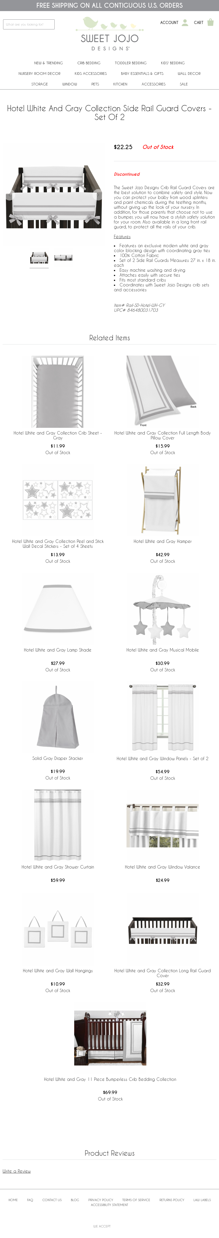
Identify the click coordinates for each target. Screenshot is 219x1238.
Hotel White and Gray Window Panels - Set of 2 (162, 758)
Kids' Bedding (173, 63)
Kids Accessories (91, 73)
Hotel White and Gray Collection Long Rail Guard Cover (162, 973)
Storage (39, 84)
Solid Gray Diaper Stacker (57, 758)
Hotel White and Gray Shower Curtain (58, 866)
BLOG (75, 1200)
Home (13, 1200)
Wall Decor (189, 73)
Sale (184, 84)
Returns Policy (171, 1200)
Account (169, 23)
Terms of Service (136, 1200)
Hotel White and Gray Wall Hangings (58, 970)
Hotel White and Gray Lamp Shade (57, 649)
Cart (199, 23)
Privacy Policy (100, 1200)
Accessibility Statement (109, 1205)
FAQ (30, 1200)
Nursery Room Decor (39, 73)
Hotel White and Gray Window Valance (162, 866)
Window (69, 84)
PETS (95, 84)
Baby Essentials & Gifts (142, 73)
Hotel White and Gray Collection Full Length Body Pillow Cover (162, 435)
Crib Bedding (88, 63)
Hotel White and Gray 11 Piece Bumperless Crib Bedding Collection (110, 1079)
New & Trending (48, 63)
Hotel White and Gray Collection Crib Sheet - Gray (58, 435)
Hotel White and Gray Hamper (163, 541)
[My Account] (185, 23)
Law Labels (202, 1200)
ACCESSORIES (153, 84)
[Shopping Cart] (210, 22)
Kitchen (120, 84)
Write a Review (17, 1171)
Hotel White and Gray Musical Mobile (163, 649)
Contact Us (52, 1200)
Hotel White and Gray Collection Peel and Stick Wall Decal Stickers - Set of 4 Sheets (58, 544)
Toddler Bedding (131, 63)
